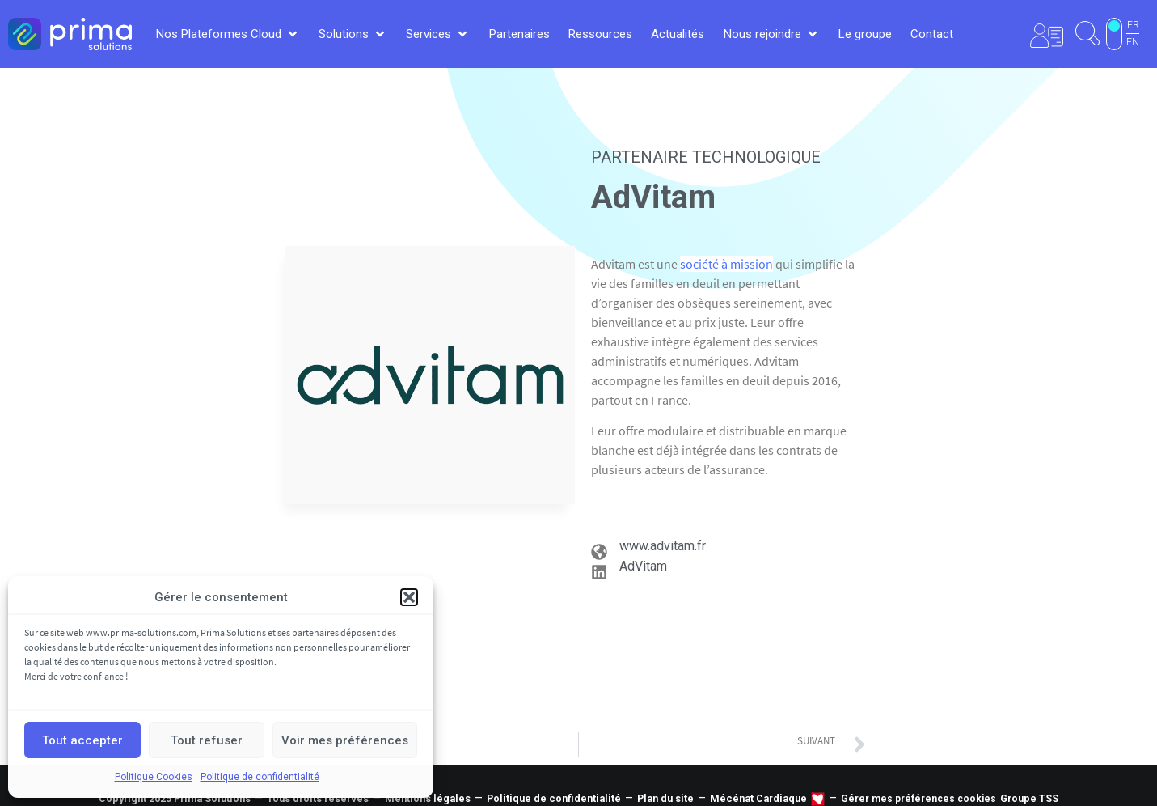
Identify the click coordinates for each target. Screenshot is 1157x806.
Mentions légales (428, 798)
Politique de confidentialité (260, 777)
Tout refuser (207, 740)
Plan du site (665, 798)
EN (1132, 42)
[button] (409, 597)
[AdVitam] (599, 572)
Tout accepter (82, 740)
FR (1133, 25)
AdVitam (643, 566)
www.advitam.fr (662, 546)
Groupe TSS (1029, 798)
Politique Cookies (153, 777)
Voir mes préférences (344, 740)
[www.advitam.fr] (599, 552)
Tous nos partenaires (579, 728)
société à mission (726, 264)
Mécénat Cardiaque (758, 798)
